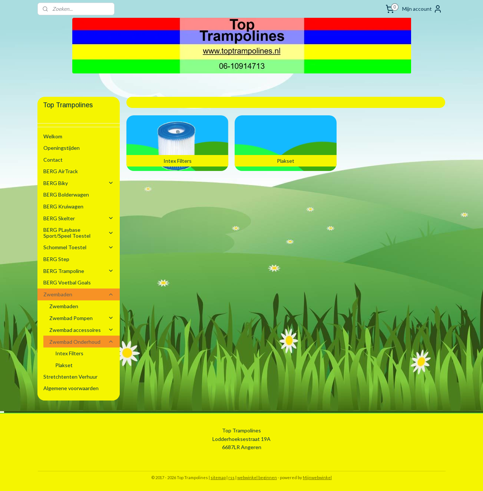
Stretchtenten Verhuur (70, 376)
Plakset (64, 365)
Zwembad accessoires (81, 330)
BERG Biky (78, 183)
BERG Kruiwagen (63, 206)
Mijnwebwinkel (317, 477)
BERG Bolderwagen (66, 194)
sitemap (218, 477)
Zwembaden (78, 294)
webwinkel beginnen (257, 477)
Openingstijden (61, 148)
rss (231, 477)
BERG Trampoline (78, 271)
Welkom (52, 136)
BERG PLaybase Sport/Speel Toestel (78, 232)
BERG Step (56, 259)
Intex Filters (69, 353)
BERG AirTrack (60, 171)
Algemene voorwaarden (71, 388)
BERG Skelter (78, 218)
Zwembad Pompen (81, 318)
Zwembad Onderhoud (81, 342)
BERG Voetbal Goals (67, 282)
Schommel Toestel (78, 247)
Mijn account (422, 8)
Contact (53, 159)
